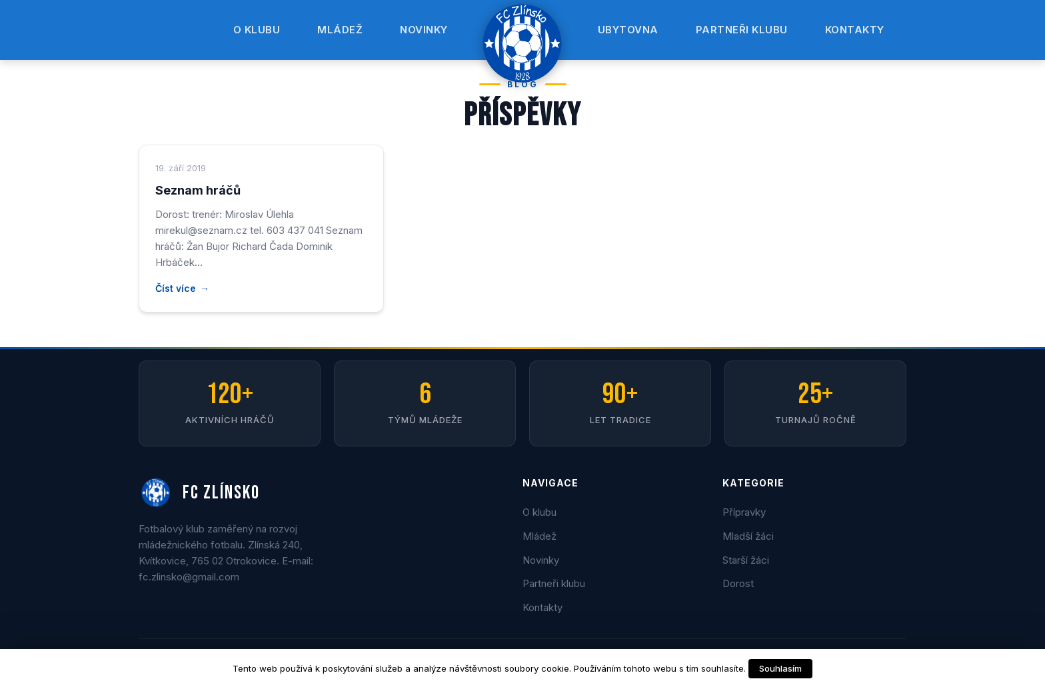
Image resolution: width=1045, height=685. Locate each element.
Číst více (175, 288)
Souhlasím (780, 668)
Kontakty (854, 29)
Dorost (738, 583)
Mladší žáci (748, 536)
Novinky (424, 29)
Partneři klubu (742, 29)
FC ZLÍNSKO (199, 493)
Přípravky (744, 512)
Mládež (340, 29)
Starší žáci (745, 560)
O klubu (257, 29)
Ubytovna (628, 29)
